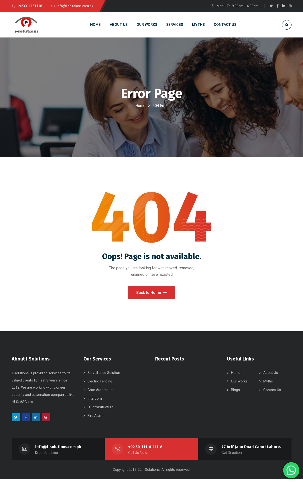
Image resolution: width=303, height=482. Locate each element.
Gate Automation (101, 393)
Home (140, 105)
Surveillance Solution (104, 375)
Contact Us (272, 393)
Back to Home (151, 294)
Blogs (235, 393)
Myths (268, 384)
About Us (270, 375)
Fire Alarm (96, 418)
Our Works (239, 384)
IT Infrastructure (100, 410)
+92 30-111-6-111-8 (145, 449)
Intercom (95, 401)
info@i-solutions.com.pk (58, 449)
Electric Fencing (100, 384)
